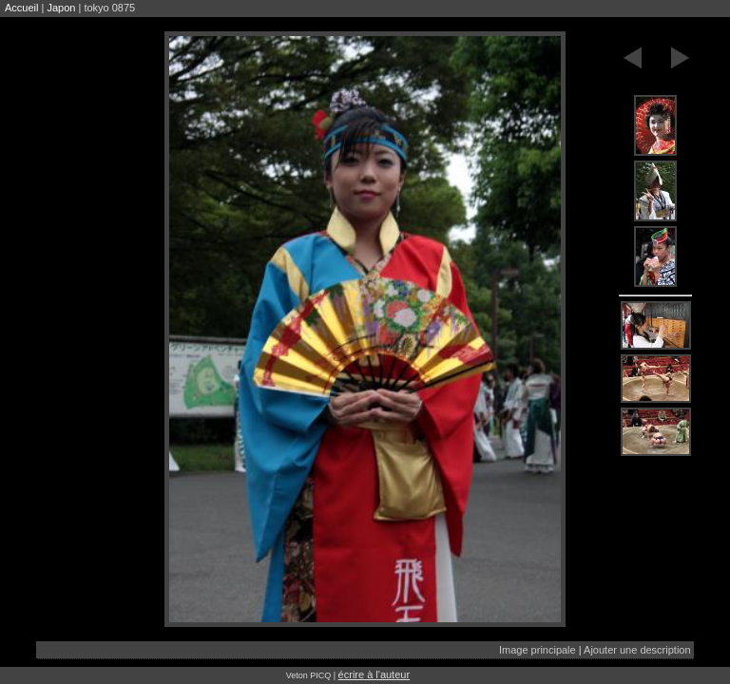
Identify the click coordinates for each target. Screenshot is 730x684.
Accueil (21, 7)
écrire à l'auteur (374, 674)
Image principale (537, 650)
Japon (61, 7)
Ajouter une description (637, 650)
